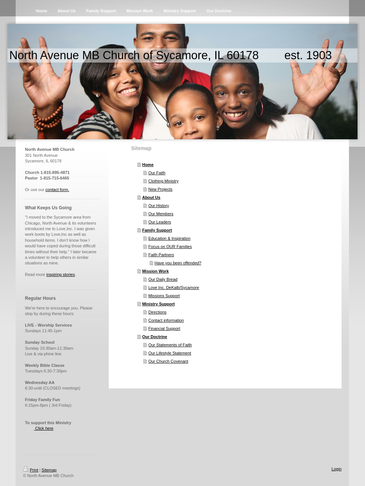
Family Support (157, 230)
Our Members (160, 214)
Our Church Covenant (168, 361)
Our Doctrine (154, 336)
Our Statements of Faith (170, 345)
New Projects (160, 189)
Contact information (166, 320)
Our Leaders (159, 222)
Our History (158, 205)
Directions (157, 312)
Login (336, 469)
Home (148, 164)
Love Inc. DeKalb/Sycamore (173, 287)
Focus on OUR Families (170, 246)
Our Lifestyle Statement (169, 353)
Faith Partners (161, 254)
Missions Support (164, 295)
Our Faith (156, 173)
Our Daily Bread (162, 279)
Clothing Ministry (163, 181)
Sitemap (49, 470)
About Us (151, 197)
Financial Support (164, 328)
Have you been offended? (178, 263)
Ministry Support (158, 304)
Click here (43, 428)
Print (30, 470)
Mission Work (155, 271)
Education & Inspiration (169, 238)
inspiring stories (60, 274)
